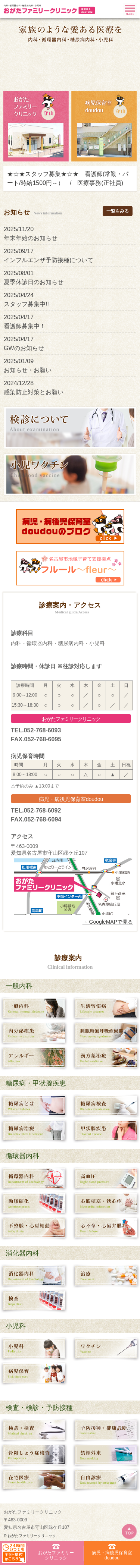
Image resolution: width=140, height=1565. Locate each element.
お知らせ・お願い (30, 370)
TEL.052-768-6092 (36, 810)
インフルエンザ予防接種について (51, 260)
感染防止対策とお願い (36, 392)
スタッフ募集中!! (29, 304)
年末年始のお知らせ (33, 238)
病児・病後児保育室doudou (71, 799)
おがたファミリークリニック (71, 719)
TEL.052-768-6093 (36, 730)
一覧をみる (117, 211)
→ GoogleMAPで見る (108, 922)
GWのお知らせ (27, 348)
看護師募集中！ (28, 326)
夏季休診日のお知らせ (36, 282)
